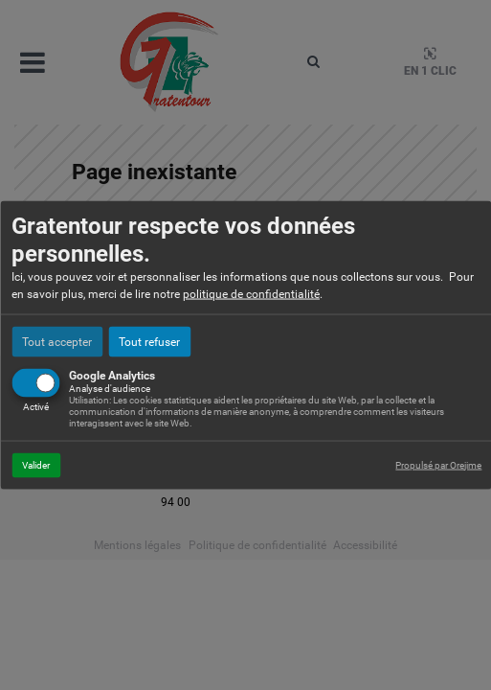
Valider (36, 464)
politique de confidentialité (251, 293)
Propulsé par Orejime (438, 464)
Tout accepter (57, 341)
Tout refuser (149, 341)
